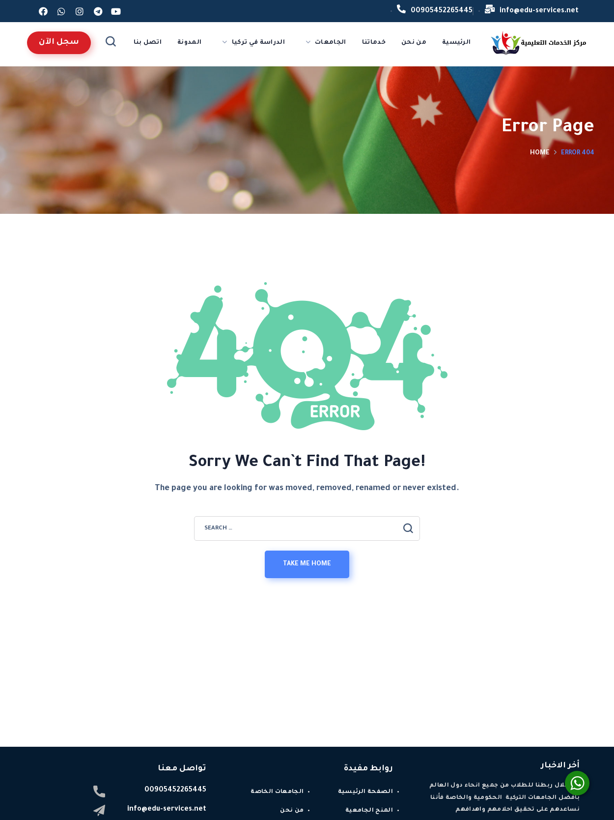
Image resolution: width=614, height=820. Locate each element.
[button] (59, 42)
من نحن (292, 811)
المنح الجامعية (369, 811)
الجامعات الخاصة (277, 792)
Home (540, 153)
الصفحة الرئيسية (365, 792)
